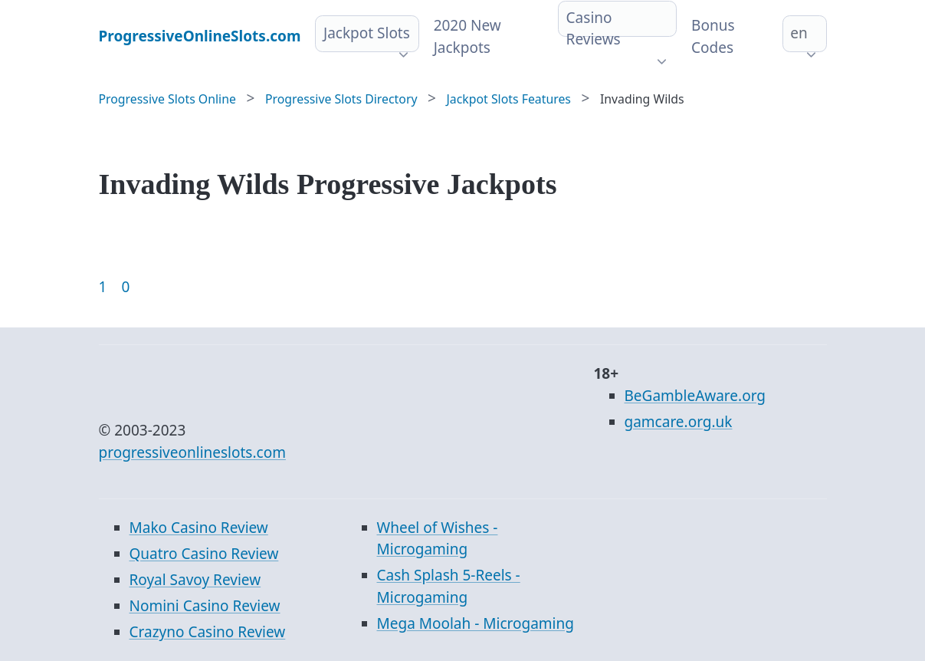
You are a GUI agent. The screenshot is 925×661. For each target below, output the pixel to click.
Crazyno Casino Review (208, 632)
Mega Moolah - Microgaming (475, 623)
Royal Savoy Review (195, 580)
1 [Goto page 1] (103, 287)
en (798, 33)
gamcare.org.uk (679, 422)
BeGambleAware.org (695, 396)
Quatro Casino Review (204, 554)
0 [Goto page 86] (125, 287)
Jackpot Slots (366, 33)
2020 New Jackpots (467, 36)
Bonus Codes (712, 36)
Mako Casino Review (199, 528)
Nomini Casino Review (205, 606)
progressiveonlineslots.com (192, 452)
